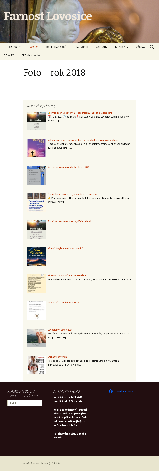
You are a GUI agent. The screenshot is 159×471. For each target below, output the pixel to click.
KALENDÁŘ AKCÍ (55, 47)
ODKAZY (9, 55)
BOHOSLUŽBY (12, 47)
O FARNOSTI (80, 47)
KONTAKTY (121, 47)
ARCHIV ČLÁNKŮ (31, 55)
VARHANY (101, 47)
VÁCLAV (140, 47)
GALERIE (33, 47)
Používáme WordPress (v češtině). (42, 463)
